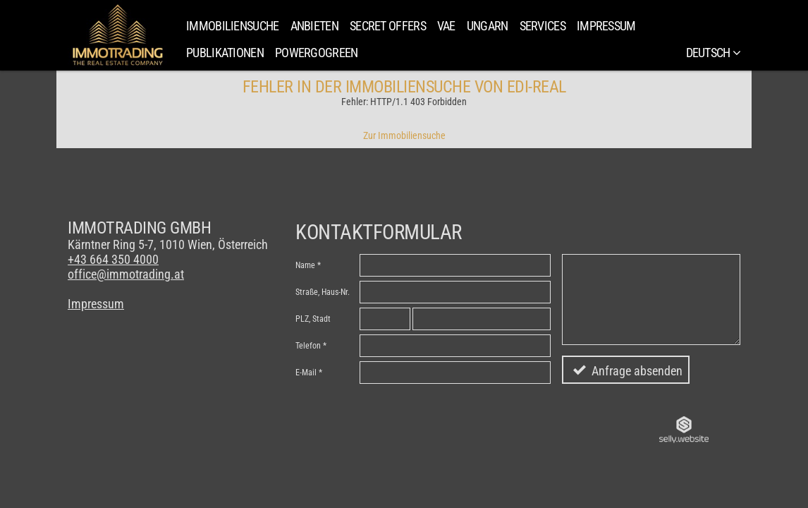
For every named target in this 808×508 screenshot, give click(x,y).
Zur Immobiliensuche (404, 135)
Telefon (308, 346)
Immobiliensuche (232, 25)
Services (542, 25)
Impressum (606, 25)
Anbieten (314, 25)
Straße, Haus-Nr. (322, 292)
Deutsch (713, 52)
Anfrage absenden (637, 370)
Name (305, 265)
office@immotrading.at (126, 274)
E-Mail (306, 372)
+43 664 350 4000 (113, 259)
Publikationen (225, 52)
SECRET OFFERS (388, 25)
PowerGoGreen (316, 52)
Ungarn (487, 25)
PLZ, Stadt (313, 319)
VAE (446, 25)
